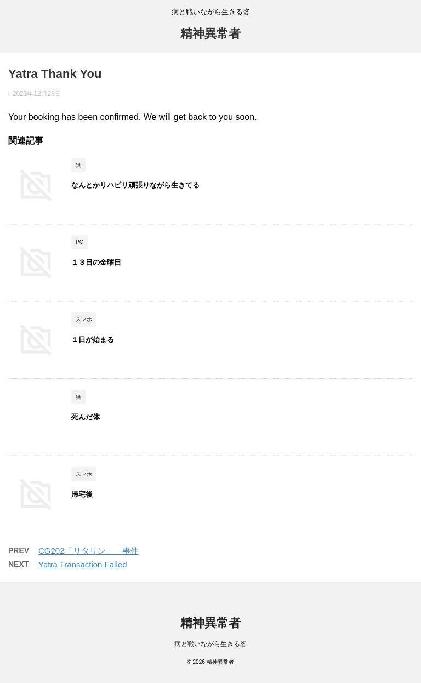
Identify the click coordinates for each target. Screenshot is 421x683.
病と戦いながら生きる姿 (210, 644)
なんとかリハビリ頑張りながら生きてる (135, 185)
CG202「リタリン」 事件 (88, 550)
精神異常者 (210, 34)
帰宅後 (85, 494)
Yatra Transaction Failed (82, 564)
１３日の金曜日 (96, 262)
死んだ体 (85, 417)
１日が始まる (92, 339)
